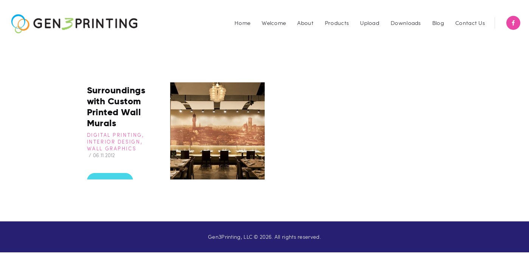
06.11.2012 (104, 155)
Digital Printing (115, 134)
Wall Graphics (112, 148)
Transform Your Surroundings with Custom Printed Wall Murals (120, 100)
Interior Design (114, 141)
